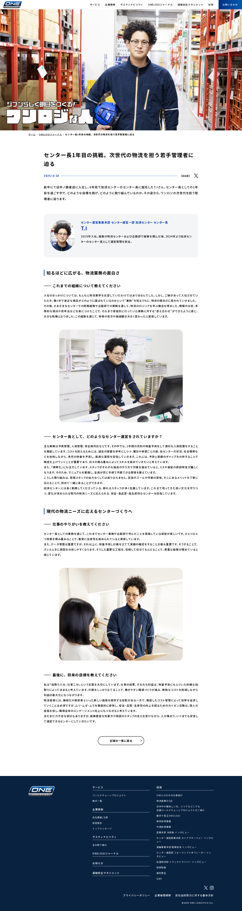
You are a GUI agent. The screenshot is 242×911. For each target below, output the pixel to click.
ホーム (32, 134)
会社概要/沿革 (100, 817)
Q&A (159, 878)
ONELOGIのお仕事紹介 (169, 795)
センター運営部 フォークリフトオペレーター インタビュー (183, 854)
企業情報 (110, 4)
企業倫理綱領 (163, 895)
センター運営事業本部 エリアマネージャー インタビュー (185, 839)
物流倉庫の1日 (164, 800)
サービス (95, 4)
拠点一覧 (97, 800)
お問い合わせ (230, 4)
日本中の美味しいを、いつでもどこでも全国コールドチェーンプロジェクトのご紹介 (180, 808)
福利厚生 (161, 873)
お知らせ (97, 863)
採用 (210, 4)
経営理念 (97, 822)
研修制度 (161, 867)
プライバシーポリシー (136, 895)
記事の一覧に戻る (121, 741)
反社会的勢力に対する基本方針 (194, 895)
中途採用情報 (163, 826)
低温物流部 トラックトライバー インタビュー (181, 861)
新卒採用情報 (163, 821)
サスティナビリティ (131, 4)
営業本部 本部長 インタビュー (173, 832)
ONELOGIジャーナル (160, 4)
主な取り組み (99, 844)
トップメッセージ (102, 828)
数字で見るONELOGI (168, 815)
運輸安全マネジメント (190, 4)
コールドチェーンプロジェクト (109, 795)
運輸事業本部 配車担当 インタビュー (176, 847)
